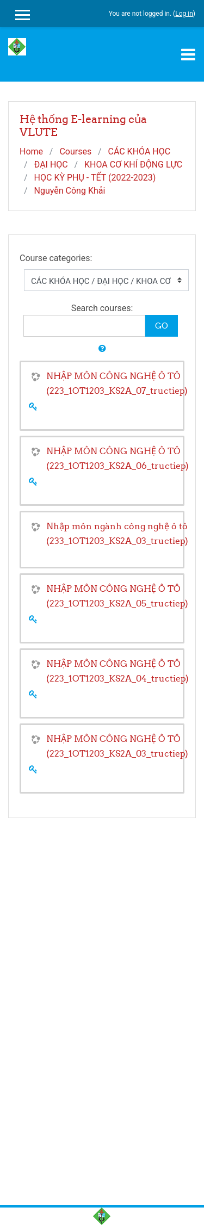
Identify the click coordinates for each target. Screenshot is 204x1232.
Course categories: (56, 258)
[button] (102, 349)
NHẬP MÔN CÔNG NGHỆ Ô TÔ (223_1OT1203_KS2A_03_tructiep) (117, 746)
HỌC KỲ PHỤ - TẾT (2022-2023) (95, 177)
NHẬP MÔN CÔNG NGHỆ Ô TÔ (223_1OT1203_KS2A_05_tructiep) (117, 596)
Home (31, 151)
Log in (184, 13)
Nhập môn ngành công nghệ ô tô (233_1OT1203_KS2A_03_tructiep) (117, 533)
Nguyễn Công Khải (70, 190)
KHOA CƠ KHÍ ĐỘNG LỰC (133, 164)
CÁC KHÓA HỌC (139, 151)
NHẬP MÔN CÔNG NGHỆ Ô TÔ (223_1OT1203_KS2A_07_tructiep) (117, 383)
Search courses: (102, 308)
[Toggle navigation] (188, 54)
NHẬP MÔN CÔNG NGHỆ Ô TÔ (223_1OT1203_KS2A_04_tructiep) (117, 671)
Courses (75, 151)
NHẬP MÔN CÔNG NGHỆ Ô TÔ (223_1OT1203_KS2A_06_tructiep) (117, 458)
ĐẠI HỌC (51, 164)
